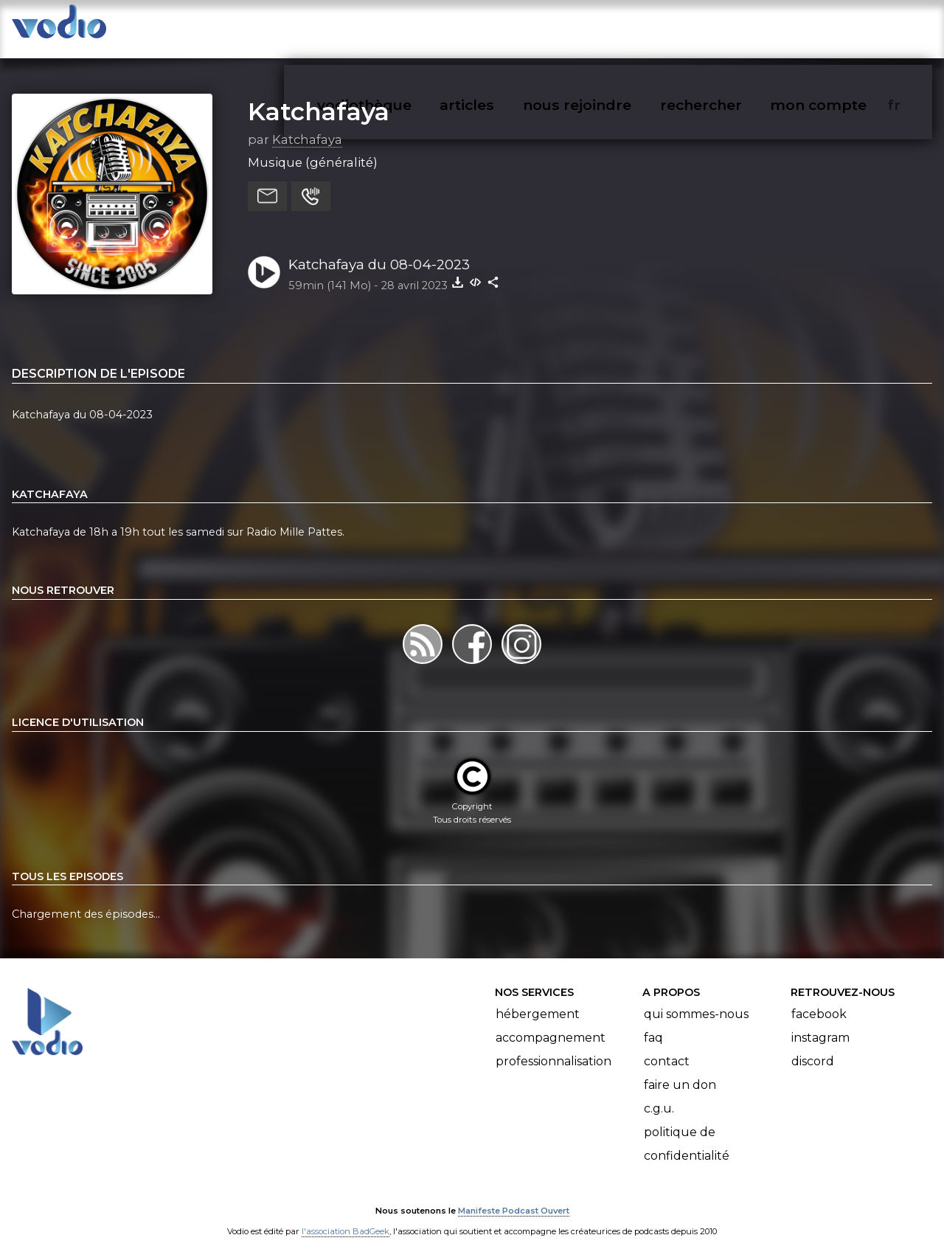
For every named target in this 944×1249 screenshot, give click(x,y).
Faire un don (680, 1071)
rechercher (727, 26)
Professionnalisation (553, 1047)
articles (500, 26)
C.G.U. (659, 1094)
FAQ (653, 1024)
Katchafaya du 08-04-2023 (379, 249)
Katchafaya (318, 96)
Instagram (820, 1024)
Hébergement (538, 1000)
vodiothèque (400, 26)
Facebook (819, 1000)
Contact (667, 1047)
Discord (812, 1047)
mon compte (842, 26)
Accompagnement (550, 1024)
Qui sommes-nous (696, 1000)
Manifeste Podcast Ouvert (513, 1196)
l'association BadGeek (345, 1216)
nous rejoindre (607, 26)
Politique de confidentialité (686, 1130)
